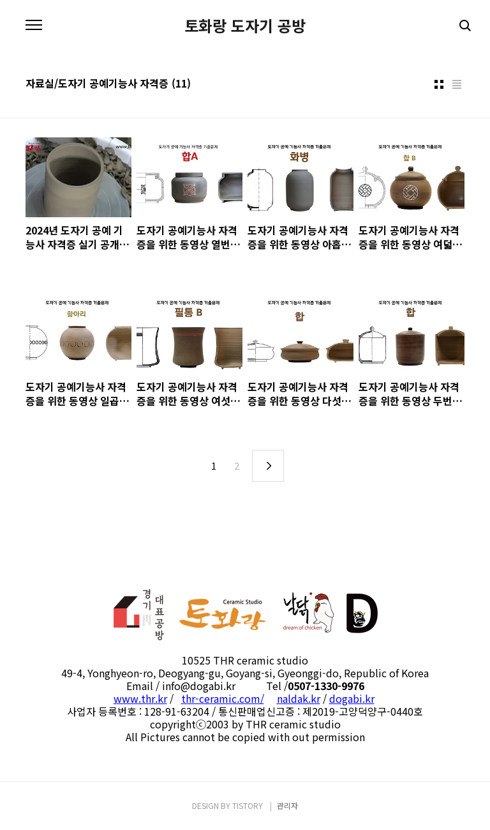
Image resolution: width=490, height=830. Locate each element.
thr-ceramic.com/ (222, 698)
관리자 (287, 805)
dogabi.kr (352, 698)
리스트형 (456, 84)
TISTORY (247, 805)
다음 (268, 466)
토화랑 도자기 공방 (245, 25)
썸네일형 (439, 84)
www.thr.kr (140, 698)
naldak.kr (298, 698)
